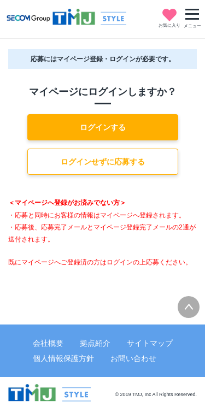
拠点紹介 (95, 343)
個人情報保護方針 (63, 358)
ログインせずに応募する (103, 161)
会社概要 (48, 343)
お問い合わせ (133, 358)
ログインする (103, 127)
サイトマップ (150, 343)
